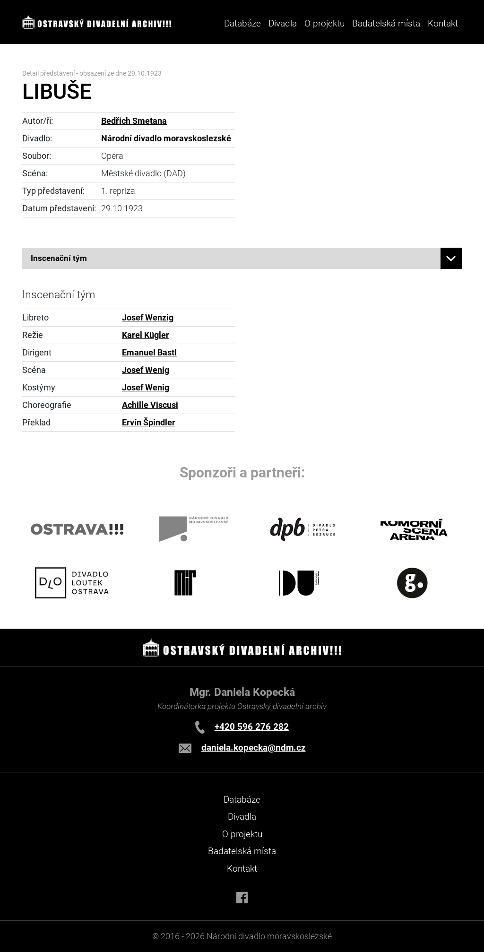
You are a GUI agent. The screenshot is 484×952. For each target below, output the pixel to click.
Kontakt (443, 23)
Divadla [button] (282, 23)
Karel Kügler (145, 335)
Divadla (242, 816)
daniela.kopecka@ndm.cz (253, 747)
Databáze (242, 23)
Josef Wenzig (147, 317)
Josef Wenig (145, 370)
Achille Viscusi (150, 405)
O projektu (324, 23)
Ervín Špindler (148, 422)
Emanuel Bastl (149, 352)
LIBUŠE (56, 91)
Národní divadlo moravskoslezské (166, 138)
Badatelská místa (386, 23)
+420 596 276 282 (252, 726)
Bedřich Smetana (134, 121)
